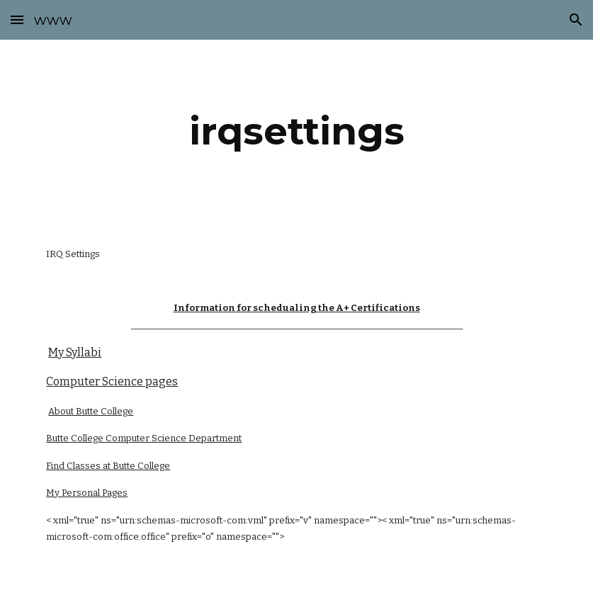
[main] (296, 131)
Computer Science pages (112, 381)
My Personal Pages (87, 492)
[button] (17, 19)
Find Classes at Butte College (108, 465)
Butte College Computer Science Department (144, 438)
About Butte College (90, 411)
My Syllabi (74, 352)
